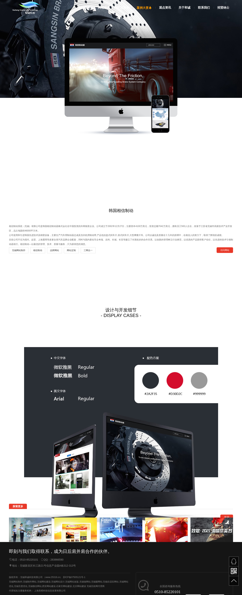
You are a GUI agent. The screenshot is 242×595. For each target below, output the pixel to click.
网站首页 (84, 7)
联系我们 (204, 7)
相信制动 (37, 371)
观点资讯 (165, 7)
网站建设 (104, 7)
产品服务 (123, 7)
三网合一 (88, 371)
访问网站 (224, 371)
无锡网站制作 (18, 371)
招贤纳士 (223, 7)
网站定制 (71, 371)
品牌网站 (54, 371)
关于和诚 (184, 7)
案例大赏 (144, 7)
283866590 (56, 582)
